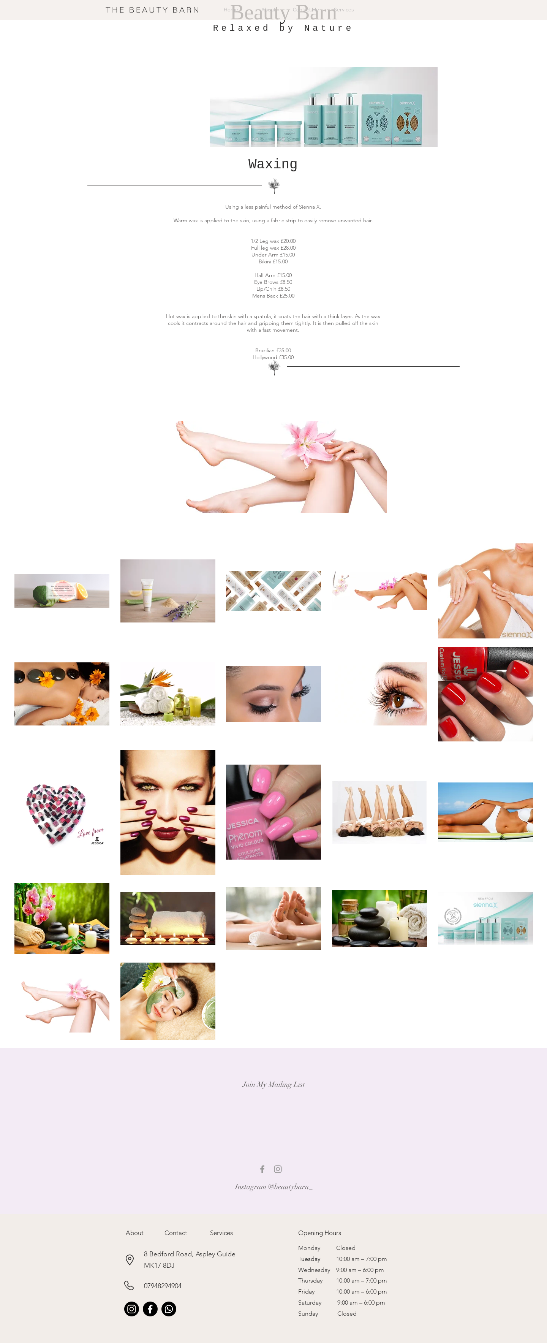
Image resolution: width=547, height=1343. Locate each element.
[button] (134, 1233)
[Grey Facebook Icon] (262, 1169)
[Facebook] (150, 1309)
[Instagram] (131, 1309)
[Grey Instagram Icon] (278, 1169)
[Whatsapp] (168, 1309)
